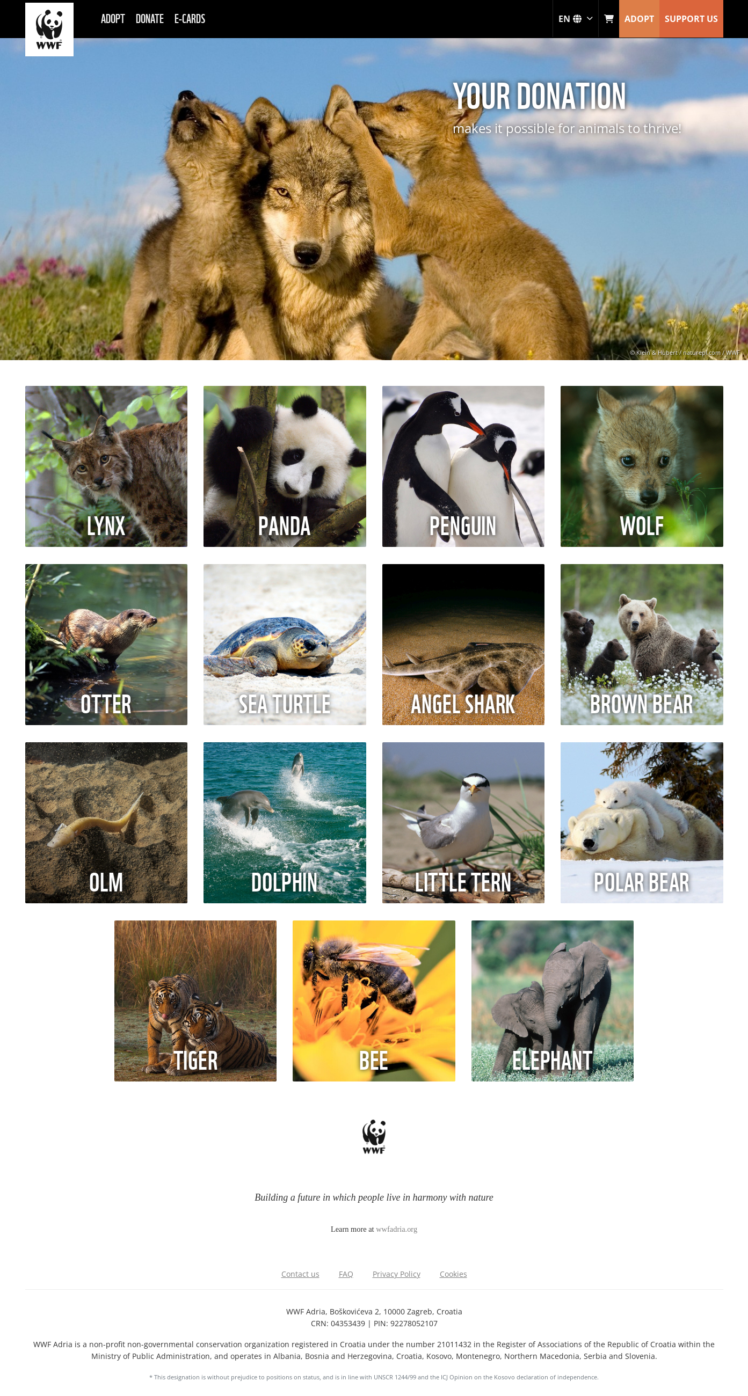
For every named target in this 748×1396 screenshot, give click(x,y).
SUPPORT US (691, 19)
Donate (150, 17)
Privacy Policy (396, 1274)
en (575, 19)
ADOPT (639, 19)
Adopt (113, 17)
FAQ (346, 1274)
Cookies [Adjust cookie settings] (453, 1274)
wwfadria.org (396, 1229)
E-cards (190, 17)
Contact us (300, 1274)
